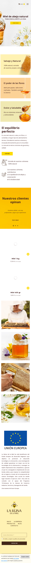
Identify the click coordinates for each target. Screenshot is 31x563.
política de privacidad (19, 539)
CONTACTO (14, 526)
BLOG (20, 524)
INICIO (9, 521)
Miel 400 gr (15, 293)
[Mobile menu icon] (27, 4)
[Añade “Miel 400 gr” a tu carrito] (28, 288)
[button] (13, 225)
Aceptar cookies (25, 556)
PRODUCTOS (11, 524)
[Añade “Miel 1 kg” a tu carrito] (28, 254)
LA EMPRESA (18, 521)
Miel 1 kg (15, 259)
